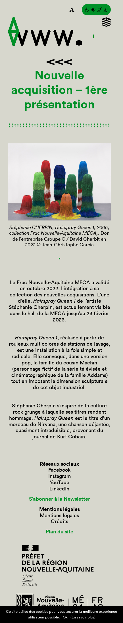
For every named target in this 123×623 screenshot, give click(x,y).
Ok (65, 617)
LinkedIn (59, 489)
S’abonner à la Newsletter (59, 499)
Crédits (59, 521)
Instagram (59, 476)
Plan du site (59, 532)
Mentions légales (59, 515)
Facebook (59, 470)
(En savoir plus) (82, 617)
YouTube (59, 482)
